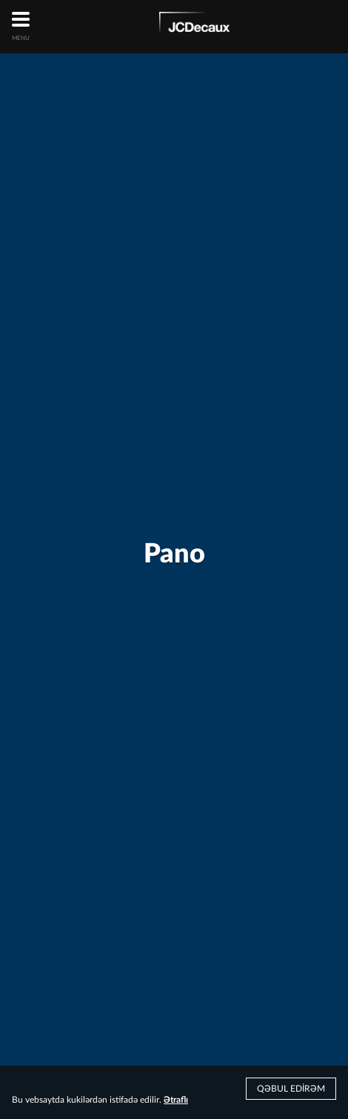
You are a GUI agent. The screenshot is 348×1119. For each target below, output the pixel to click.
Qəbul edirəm (291, 1088)
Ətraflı (176, 1099)
